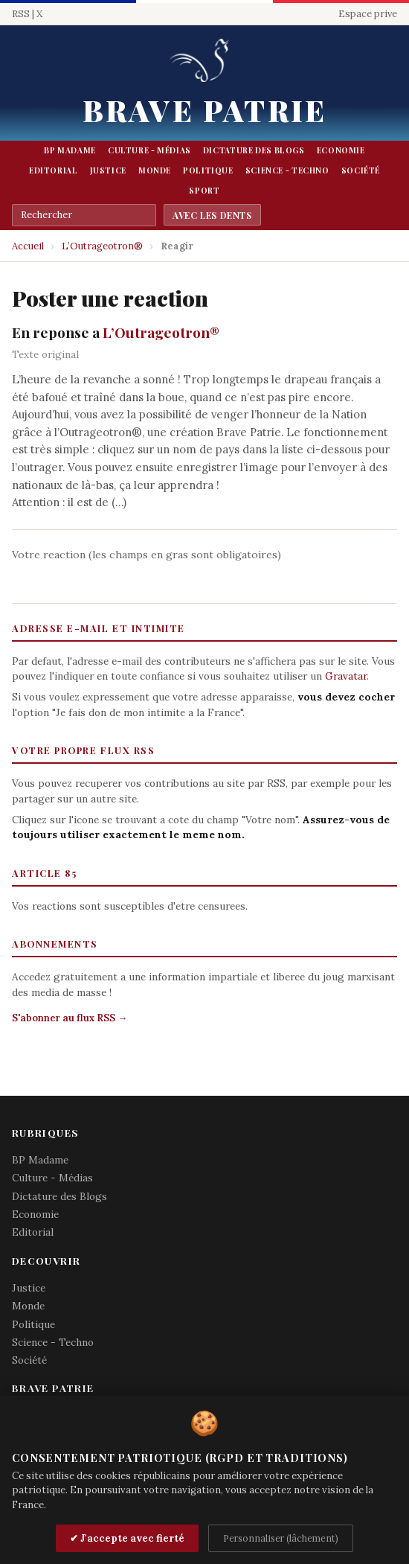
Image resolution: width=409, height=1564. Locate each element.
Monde (154, 170)
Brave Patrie (204, 110)
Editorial (53, 170)
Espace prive (367, 13)
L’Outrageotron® (102, 246)
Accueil (28, 246)
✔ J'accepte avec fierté (127, 1538)
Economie (341, 150)
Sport (204, 190)
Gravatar (346, 676)
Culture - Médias (149, 150)
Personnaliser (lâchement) (280, 1538)
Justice (108, 170)
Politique (208, 170)
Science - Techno (287, 170)
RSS (21, 13)
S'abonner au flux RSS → (69, 1018)
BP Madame (70, 150)
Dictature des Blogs (254, 150)
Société (360, 170)
